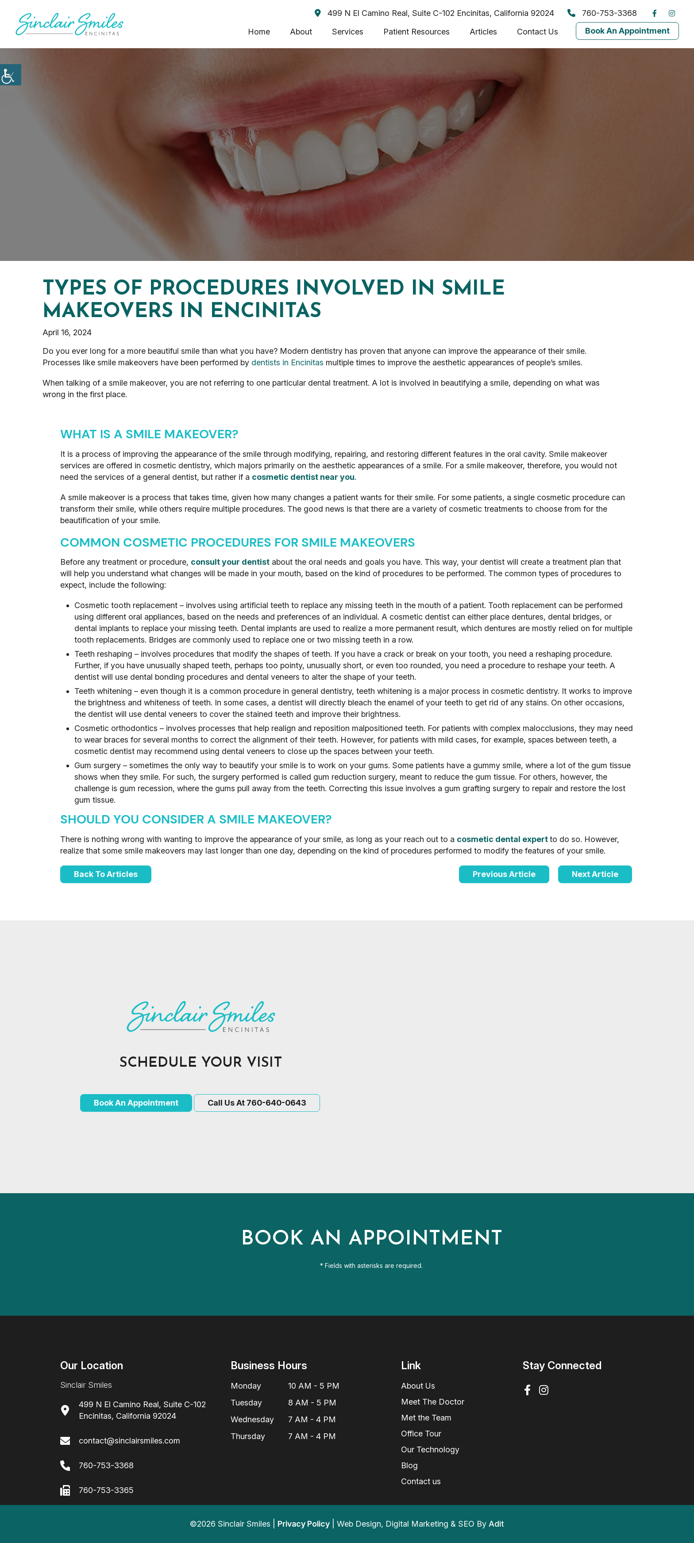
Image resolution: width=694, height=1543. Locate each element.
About (301, 31)
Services (347, 31)
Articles (483, 31)
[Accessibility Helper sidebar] (10, 74)
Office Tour (421, 1433)
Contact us (421, 1481)
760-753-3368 (602, 13)
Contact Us (537, 31)
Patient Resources (416, 31)
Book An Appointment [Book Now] (627, 30)
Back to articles (106, 874)
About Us (418, 1385)
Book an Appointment (136, 1102)
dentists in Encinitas (287, 362)
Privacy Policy (304, 1523)
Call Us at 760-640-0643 (257, 1102)
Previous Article (504, 874)
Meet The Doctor (432, 1401)
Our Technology (430, 1449)
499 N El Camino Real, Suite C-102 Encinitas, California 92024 (434, 13)
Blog (409, 1465)
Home (259, 31)
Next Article (595, 874)
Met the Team (426, 1417)
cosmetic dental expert (502, 839)
